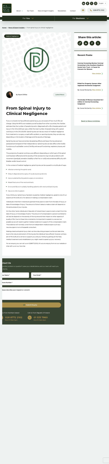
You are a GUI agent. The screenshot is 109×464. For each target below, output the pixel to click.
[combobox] (102, 3)
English (101, 3)
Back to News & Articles (90, 121)
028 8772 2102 (97, 10)
